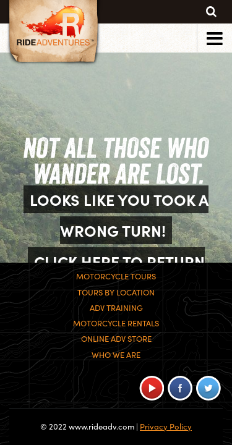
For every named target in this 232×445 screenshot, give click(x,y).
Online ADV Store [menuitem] (116, 338)
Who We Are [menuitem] (116, 354)
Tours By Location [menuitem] (116, 292)
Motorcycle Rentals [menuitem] (116, 323)
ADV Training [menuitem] (116, 307)
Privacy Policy (166, 426)
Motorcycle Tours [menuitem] (116, 276)
